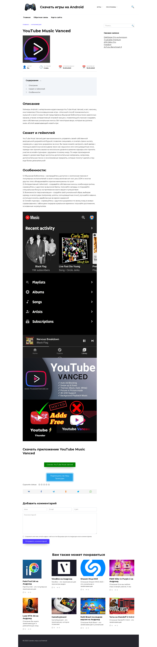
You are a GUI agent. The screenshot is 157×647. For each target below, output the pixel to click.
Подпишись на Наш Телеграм (59, 477)
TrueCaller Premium (112, 40)
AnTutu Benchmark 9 (113, 47)
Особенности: (34, 92)
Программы (111, 7)
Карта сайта (56, 17)
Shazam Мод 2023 (89, 579)
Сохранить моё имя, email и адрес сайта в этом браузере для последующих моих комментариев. (58, 536)
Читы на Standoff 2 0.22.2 (121, 617)
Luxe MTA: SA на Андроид (30, 617)
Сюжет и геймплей (37, 89)
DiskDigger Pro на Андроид (115, 37)
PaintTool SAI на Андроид (30, 582)
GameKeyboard (59, 617)
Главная (27, 17)
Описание (33, 85)
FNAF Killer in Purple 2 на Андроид (121, 580)
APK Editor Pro (110, 42)
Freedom (107, 45)
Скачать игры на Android (62, 7)
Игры (99, 7)
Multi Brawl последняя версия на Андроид (91, 618)
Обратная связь (41, 17)
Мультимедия (30, 58)
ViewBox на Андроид (62, 579)
